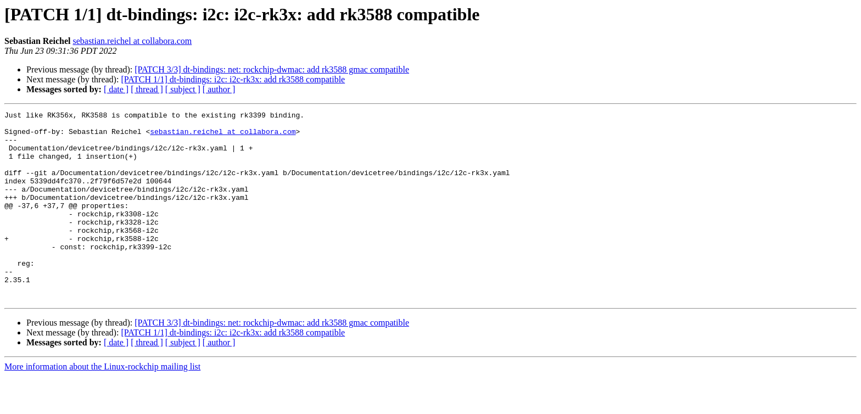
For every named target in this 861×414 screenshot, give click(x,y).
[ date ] (116, 89)
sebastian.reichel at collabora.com (132, 41)
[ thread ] (147, 89)
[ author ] (219, 89)
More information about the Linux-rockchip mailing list (102, 404)
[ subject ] (182, 89)
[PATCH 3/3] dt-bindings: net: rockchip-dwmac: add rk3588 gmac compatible (272, 69)
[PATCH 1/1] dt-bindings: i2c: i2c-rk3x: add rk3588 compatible (233, 79)
